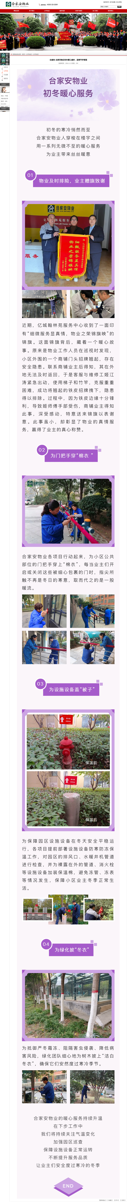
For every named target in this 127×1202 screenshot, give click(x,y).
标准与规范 (78, 11)
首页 (23, 54)
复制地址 (102, 1200)
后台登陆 (119, 2)
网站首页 (16, 11)
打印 (116, 1200)
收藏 (110, 1200)
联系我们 (110, 11)
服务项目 (62, 11)
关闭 (123, 1200)
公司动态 (47, 11)
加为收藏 (112, 2)
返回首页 (106, 2)
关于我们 (31, 11)
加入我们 (95, 11)
